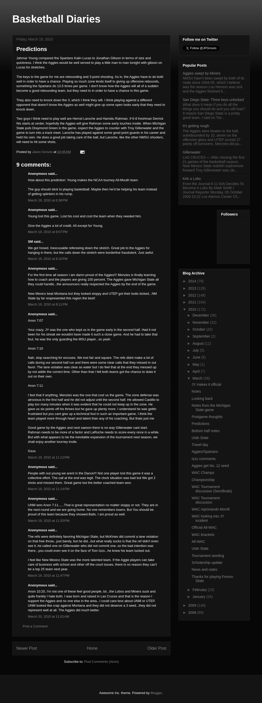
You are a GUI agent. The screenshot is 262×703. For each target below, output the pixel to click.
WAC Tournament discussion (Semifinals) (212, 489)
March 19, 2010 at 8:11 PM (48, 304)
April (196, 371)
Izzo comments (204, 459)
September (201, 336)
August (198, 343)
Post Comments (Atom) (101, 662)
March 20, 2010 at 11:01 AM (48, 616)
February (200, 590)
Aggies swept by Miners (202, 73)
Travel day (200, 445)
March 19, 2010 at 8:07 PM (48, 232)
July (196, 350)
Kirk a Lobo (192, 179)
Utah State (200, 438)
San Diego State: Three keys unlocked (213, 100)
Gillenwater (192, 152)
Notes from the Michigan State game (211, 407)
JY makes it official (206, 384)
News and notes (204, 569)
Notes (196, 391)
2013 (192, 288)
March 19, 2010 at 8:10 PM (48, 259)
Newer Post (26, 648)
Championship (203, 480)
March (197, 378)
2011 (192, 302)
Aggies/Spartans (205, 452)
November (201, 322)
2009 (192, 605)
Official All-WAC (204, 527)
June (196, 357)
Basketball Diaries (56, 19)
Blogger (156, 693)
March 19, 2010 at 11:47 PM (48, 575)
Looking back (202, 398)
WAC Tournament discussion (206, 500)
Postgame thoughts (207, 417)
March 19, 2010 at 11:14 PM (48, 489)
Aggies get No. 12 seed (210, 466)
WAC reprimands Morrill (211, 509)
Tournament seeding (208, 556)
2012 (192, 295)
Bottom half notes (206, 431)
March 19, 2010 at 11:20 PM (48, 521)
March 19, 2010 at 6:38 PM (48, 200)
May (196, 364)
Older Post (156, 648)
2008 (192, 612)
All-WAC (198, 541)
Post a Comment (35, 626)
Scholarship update (207, 563)
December (201, 315)
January (199, 597)
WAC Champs (203, 473)
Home (92, 648)
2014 (192, 281)
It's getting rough (196, 126)
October (199, 329)
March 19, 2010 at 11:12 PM (48, 457)
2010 (192, 309)
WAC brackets (203, 535)
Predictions (200, 424)
